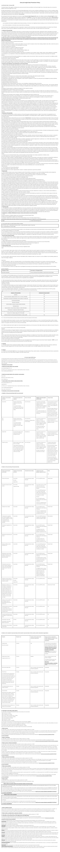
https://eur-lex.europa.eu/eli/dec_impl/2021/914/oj (51, 663)
